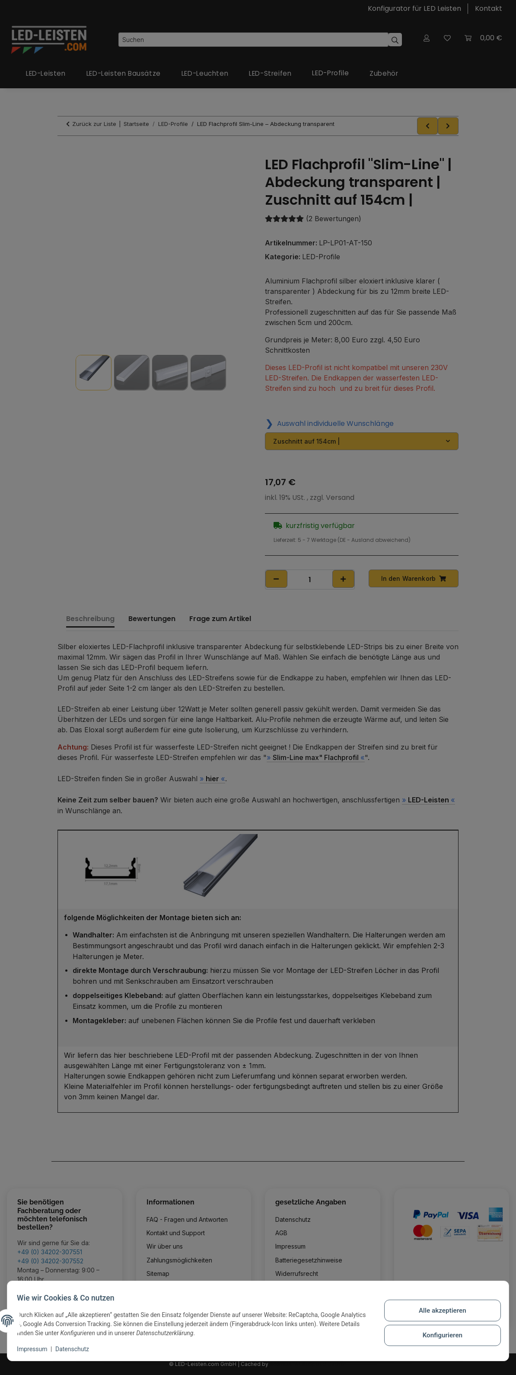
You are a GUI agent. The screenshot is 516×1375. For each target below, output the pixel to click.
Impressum (36, 1349)
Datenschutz (76, 1349)
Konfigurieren (438, 1333)
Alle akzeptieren (438, 1311)
